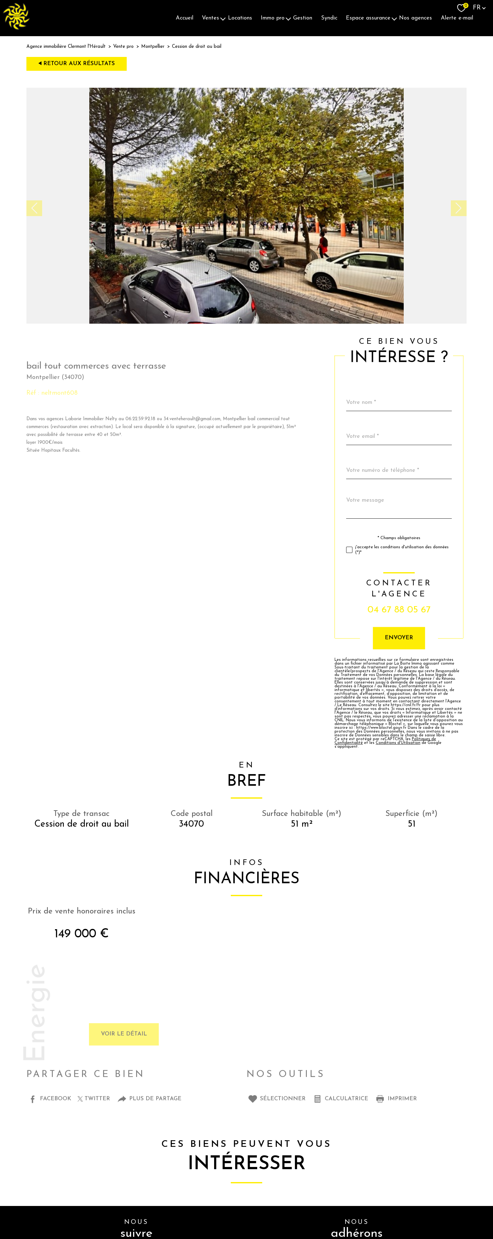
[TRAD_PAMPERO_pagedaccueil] (16, 28)
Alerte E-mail (457, 18)
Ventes (210, 18)
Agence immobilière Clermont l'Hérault (66, 46)
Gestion (302, 18)
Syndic (329, 18)
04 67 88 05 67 (412, 610)
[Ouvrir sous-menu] (222, 18)
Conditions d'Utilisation (411, 743)
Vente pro (123, 46)
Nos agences (415, 18)
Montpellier (152, 46)
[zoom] (246, 322)
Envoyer (412, 638)
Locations (240, 18)
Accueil (184, 18)
